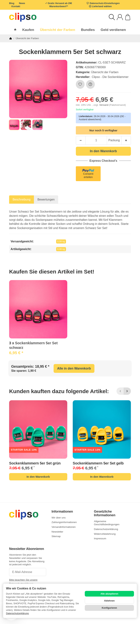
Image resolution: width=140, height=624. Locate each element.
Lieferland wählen (102, 6)
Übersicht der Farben (104, 72)
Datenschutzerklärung (17, 613)
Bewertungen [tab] (46, 199)
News (22, 3)
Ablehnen (109, 600)
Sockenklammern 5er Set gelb (98, 463)
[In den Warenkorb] (103, 151)
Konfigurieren (109, 607)
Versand (104, 105)
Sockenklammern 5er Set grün (35, 463)
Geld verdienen (113, 30)
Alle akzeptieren (109, 593)
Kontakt (15, 6)
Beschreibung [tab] (21, 199)
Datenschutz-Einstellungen (105, 3)
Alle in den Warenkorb (74, 368)
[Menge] (96, 140)
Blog (11, 3)
